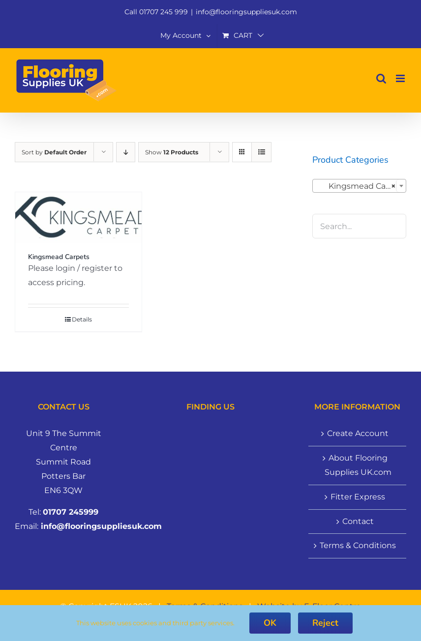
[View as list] (261, 152)
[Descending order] (125, 152)
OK (270, 623)
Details (82, 319)
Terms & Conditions (358, 545)
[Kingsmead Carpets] (78, 217)
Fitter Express (358, 496)
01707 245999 (70, 512)
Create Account (358, 433)
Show (171, 152)
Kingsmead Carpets (59, 257)
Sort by (54, 152)
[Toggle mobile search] (381, 78)
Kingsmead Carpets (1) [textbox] (361, 186)
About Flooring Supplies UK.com (358, 465)
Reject (325, 623)
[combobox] (359, 186)
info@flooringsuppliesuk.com (246, 11)
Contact (358, 521)
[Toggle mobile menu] (401, 78)
